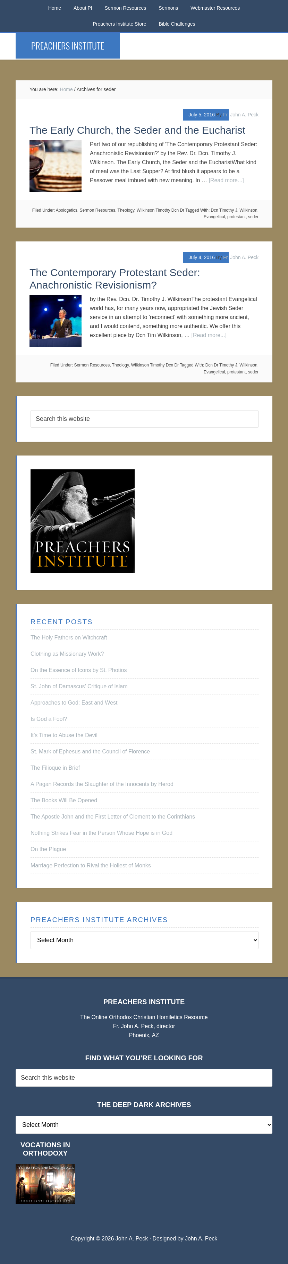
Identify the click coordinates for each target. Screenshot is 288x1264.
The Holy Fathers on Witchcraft (69, 637)
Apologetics (66, 210)
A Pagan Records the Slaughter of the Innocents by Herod (102, 784)
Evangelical (214, 216)
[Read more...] (226, 180)
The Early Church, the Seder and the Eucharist (137, 130)
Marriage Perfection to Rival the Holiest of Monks (91, 865)
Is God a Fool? (49, 719)
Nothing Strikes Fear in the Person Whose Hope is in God (101, 833)
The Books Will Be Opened (64, 800)
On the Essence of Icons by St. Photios (79, 670)
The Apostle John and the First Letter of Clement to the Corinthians (113, 817)
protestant (236, 216)
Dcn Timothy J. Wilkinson (234, 210)
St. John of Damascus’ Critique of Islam (79, 686)
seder (253, 216)
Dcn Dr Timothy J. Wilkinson (231, 365)
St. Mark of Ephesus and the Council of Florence (90, 751)
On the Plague (48, 849)
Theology (126, 210)
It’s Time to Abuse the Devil (64, 735)
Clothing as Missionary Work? (67, 654)
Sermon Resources (97, 210)
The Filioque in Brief (55, 768)
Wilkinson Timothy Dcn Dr (160, 210)
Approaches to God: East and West (74, 703)
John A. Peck (201, 1238)
